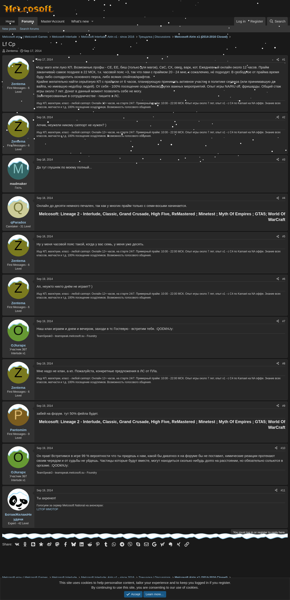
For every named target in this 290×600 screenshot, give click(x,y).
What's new (80, 21)
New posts (9, 28)
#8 (283, 363)
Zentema (12, 51)
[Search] (277, 21)
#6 (283, 279)
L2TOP (41, 509)
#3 (283, 159)
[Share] (278, 59)
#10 (283, 448)
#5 (283, 236)
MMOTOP (52, 509)
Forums (28, 21)
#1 (283, 59)
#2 (283, 117)
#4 (283, 198)
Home (10, 21)
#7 (283, 321)
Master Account (52, 21)
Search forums (29, 28)
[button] (92, 21)
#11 (283, 490)
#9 (283, 405)
